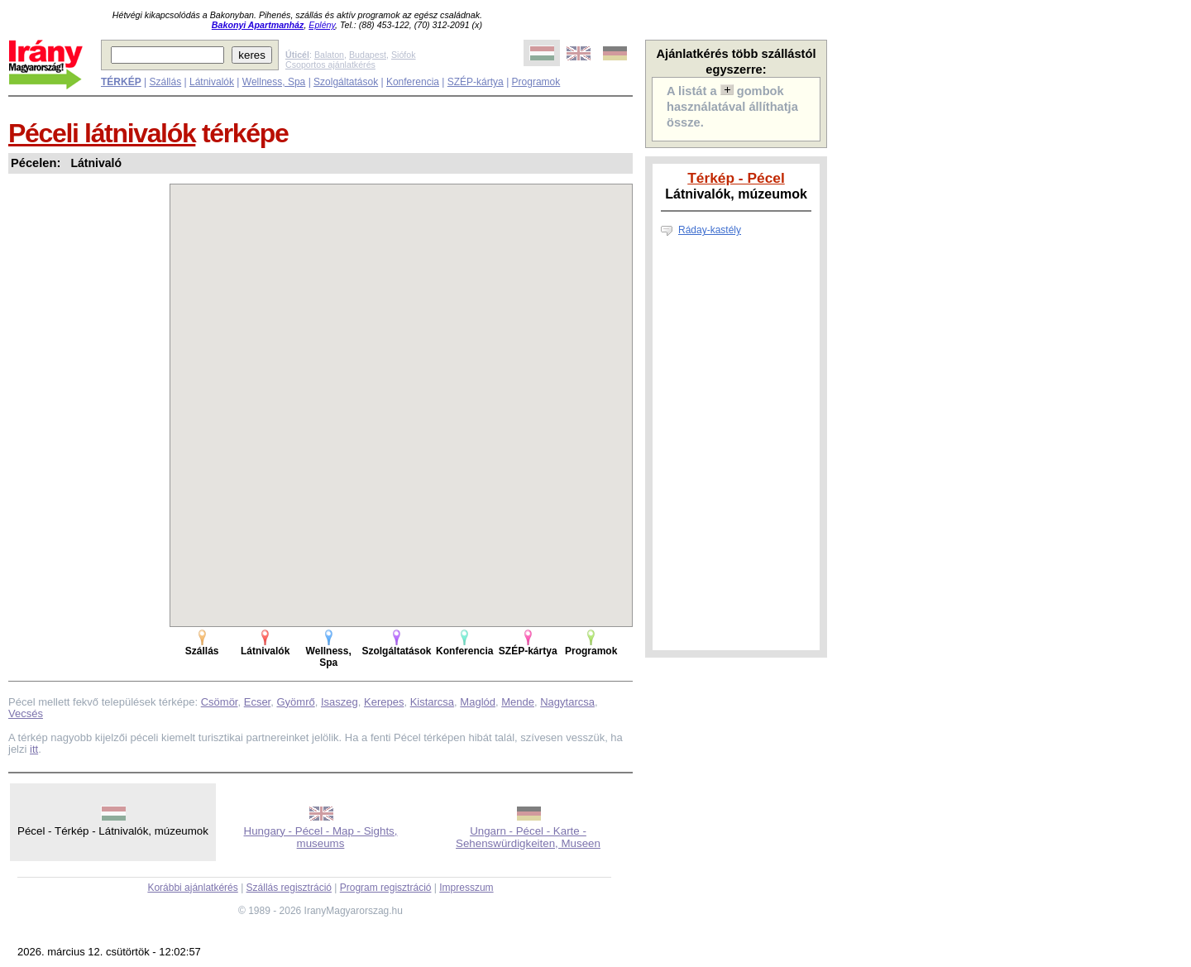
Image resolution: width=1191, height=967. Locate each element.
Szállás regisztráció (289, 887)
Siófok (403, 55)
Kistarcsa (432, 702)
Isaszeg (339, 702)
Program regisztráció (386, 887)
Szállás (165, 82)
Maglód (477, 702)
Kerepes (384, 702)
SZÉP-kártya (475, 82)
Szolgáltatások (345, 82)
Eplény (322, 25)
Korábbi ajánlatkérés (192, 887)
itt (34, 749)
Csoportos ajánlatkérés (330, 64)
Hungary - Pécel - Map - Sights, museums (321, 837)
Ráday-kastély (709, 230)
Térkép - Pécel (736, 178)
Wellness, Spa (273, 82)
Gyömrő (295, 702)
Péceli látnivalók (101, 133)
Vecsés (25, 713)
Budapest (367, 55)
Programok (536, 82)
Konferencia (412, 82)
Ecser (257, 702)
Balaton (329, 55)
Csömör (219, 702)
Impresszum (466, 887)
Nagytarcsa (567, 702)
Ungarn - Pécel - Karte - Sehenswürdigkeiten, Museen (528, 837)
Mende (517, 702)
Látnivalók (211, 82)
